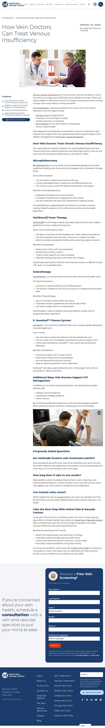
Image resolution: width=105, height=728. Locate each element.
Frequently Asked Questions (16, 110)
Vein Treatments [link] (62, 676)
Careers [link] (40, 716)
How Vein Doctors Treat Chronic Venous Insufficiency (16, 101)
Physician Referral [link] (41, 696)
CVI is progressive (41, 108)
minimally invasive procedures (69, 137)
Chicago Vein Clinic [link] (63, 705)
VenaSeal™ (38, 325)
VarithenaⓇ (38, 222)
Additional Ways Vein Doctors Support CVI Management (16, 106)
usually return (63, 497)
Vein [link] (26, 4)
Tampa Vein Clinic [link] (63, 695)
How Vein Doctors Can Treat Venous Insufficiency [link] (36, 18)
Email (52, 617)
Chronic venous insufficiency (46, 95)
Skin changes (42, 124)
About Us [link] (49, 4)
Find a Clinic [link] (43, 686)
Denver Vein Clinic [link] (63, 686)
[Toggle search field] (89, 4)
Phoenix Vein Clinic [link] (63, 691)
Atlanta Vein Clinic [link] (63, 700)
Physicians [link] (40, 4)
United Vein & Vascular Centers (88, 520)
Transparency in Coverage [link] (11, 692)
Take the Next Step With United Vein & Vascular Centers (16, 114)
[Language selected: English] (85, 726)
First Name (54, 589)
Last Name (54, 598)
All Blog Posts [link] (7, 18)
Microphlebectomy (41, 165)
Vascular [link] (33, 4)
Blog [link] (39, 720)
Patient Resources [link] (71, 4)
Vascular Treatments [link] (64, 681)
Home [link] (40, 676)
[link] (13, 4)
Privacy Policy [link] (7, 695)
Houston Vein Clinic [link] (64, 715)
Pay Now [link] (41, 703)
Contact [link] (83, 4)
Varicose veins (42, 115)
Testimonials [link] (59, 4)
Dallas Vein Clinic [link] (62, 710)
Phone (52, 626)
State (52, 608)
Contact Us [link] (42, 691)
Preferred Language (59, 635)
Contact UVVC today (80, 548)
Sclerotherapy (39, 277)
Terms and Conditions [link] (9, 689)
